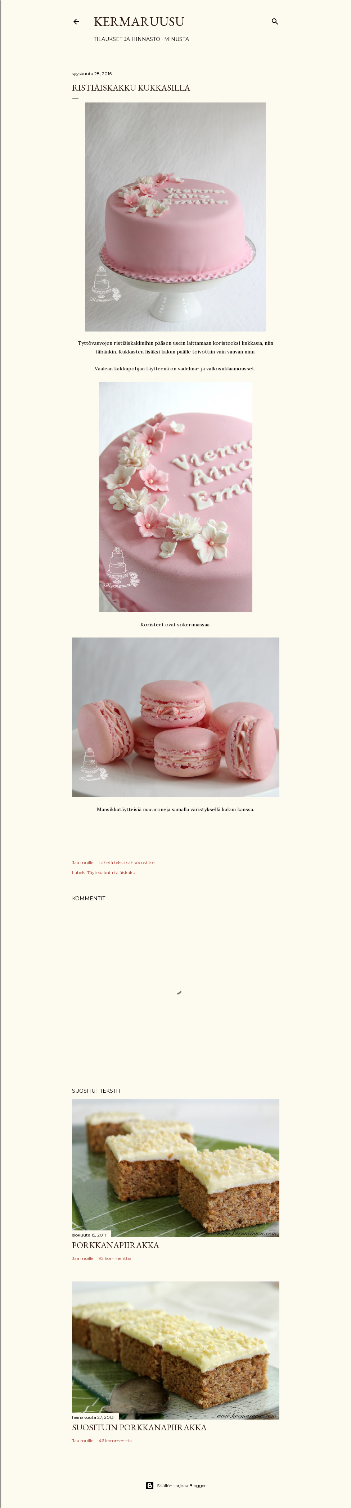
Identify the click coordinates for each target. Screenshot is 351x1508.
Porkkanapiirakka (115, 1245)
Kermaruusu (139, 21)
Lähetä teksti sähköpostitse (126, 862)
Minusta (176, 39)
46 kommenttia (115, 1440)
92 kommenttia (115, 1258)
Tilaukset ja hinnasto (127, 39)
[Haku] (275, 20)
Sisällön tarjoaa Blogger (175, 1485)
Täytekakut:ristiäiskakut (112, 872)
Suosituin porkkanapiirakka (139, 1427)
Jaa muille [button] (82, 862)
